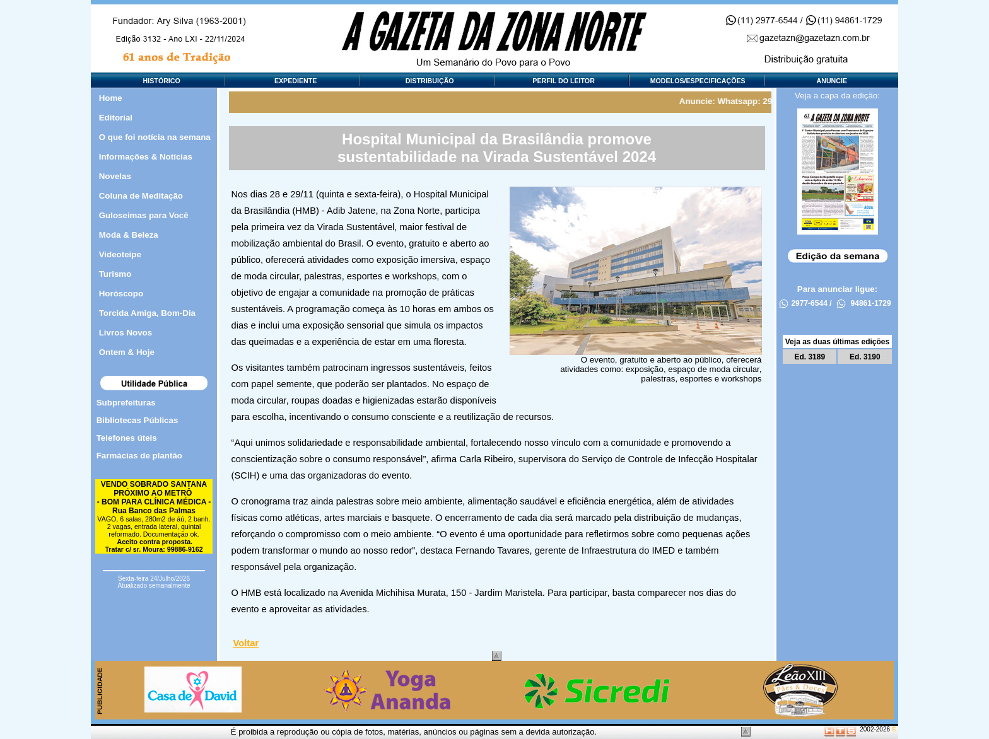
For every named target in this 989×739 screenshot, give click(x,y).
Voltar (246, 643)
